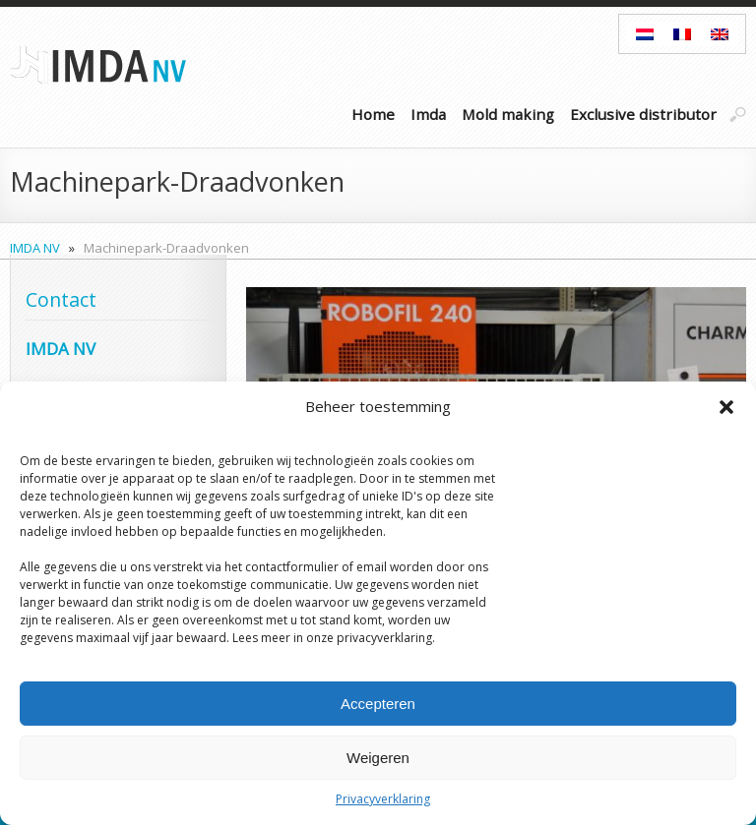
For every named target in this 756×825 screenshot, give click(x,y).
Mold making (508, 114)
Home (373, 114)
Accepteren (378, 703)
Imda (428, 114)
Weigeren (378, 757)
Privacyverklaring (383, 799)
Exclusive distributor (643, 114)
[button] (726, 407)
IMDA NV (35, 248)
